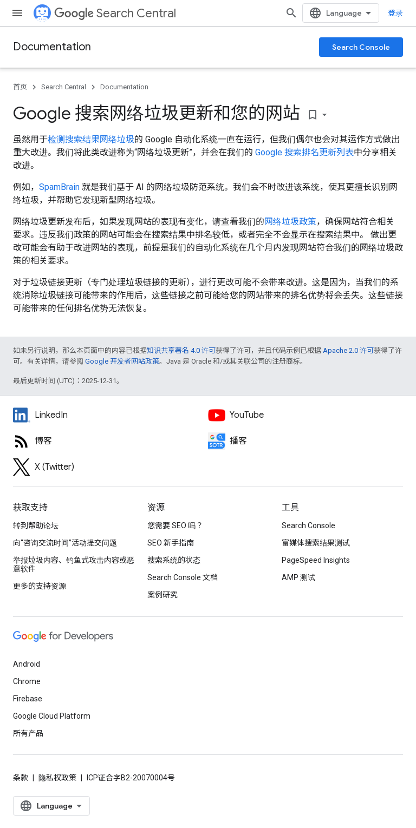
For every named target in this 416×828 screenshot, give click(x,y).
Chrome (27, 681)
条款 (20, 777)
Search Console (361, 47)
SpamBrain (59, 187)
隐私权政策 (57, 777)
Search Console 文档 (182, 577)
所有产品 (28, 733)
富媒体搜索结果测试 (316, 542)
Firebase (27, 698)
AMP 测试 (298, 577)
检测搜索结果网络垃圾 (91, 139)
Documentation (52, 47)
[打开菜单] (17, 13)
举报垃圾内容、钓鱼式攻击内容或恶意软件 (73, 564)
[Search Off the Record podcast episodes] (305, 441)
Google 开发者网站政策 (122, 361)
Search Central (115, 13)
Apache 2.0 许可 (348, 350)
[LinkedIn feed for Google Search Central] (110, 415)
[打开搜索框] (291, 12)
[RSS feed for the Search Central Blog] (110, 441)
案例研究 (162, 594)
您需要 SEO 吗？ (175, 525)
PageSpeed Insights (316, 560)
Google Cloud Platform (51, 716)
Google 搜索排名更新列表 (304, 152)
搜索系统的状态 (173, 560)
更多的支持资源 (39, 586)
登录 (395, 13)
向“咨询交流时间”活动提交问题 (65, 542)
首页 (20, 87)
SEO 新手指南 (170, 542)
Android (26, 664)
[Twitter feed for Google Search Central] (110, 467)
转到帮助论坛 (35, 525)
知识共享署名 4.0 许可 (181, 350)
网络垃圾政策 (290, 221)
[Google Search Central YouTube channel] (305, 415)
